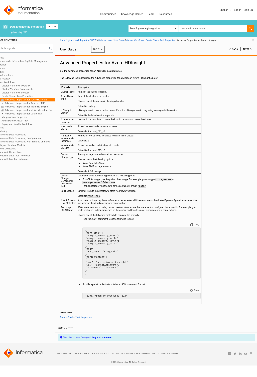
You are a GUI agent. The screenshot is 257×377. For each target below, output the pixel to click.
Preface (10, 57)
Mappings (11, 64)
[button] (225, 10)
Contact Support (168, 365)
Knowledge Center (132, 14)
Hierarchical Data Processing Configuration (28, 138)
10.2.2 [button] (51, 26)
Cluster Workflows (15, 82)
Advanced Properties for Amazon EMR (34, 103)
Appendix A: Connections (19, 152)
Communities (108, 14)
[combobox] (213, 28)
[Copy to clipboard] (197, 227)
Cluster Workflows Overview (25, 85)
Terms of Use (64, 365)
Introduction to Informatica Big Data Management (31, 61)
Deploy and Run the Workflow (25, 124)
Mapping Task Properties (23, 117)
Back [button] (235, 49)
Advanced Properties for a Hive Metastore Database (39, 110)
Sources (10, 68)
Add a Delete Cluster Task (24, 120)
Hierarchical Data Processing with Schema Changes (32, 141)
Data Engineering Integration (27, 26)
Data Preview (12, 78)
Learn (151, 14)
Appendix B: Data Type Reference (23, 155)
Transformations (14, 75)
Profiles (9, 127)
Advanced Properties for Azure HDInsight (35, 99)
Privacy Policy (100, 365)
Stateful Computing (16, 148)
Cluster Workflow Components (26, 89)
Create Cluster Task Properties (26, 96)
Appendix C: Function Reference (22, 159)
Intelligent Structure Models (20, 145)
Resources (166, 14)
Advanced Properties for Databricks (32, 113)
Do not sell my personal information (133, 365)
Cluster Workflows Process (24, 92)
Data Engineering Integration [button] (145, 28)
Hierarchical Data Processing (21, 134)
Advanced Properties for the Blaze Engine (35, 106)
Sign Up (248, 9)
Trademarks (82, 365)
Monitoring (11, 131)
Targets (9, 71)
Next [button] (246, 49)
